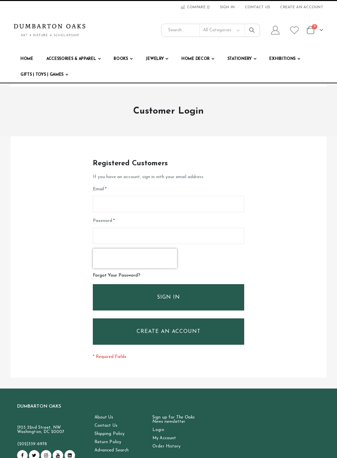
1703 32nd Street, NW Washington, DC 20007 (40, 430)
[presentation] (135, 259)
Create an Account (301, 7)
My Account (164, 438)
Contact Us (258, 7)
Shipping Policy (109, 434)
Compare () (195, 7)
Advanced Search (111, 450)
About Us (104, 418)
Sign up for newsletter (173, 420)
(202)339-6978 (32, 444)
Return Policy (107, 442)
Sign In (227, 7)
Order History (166, 447)
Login (158, 430)
